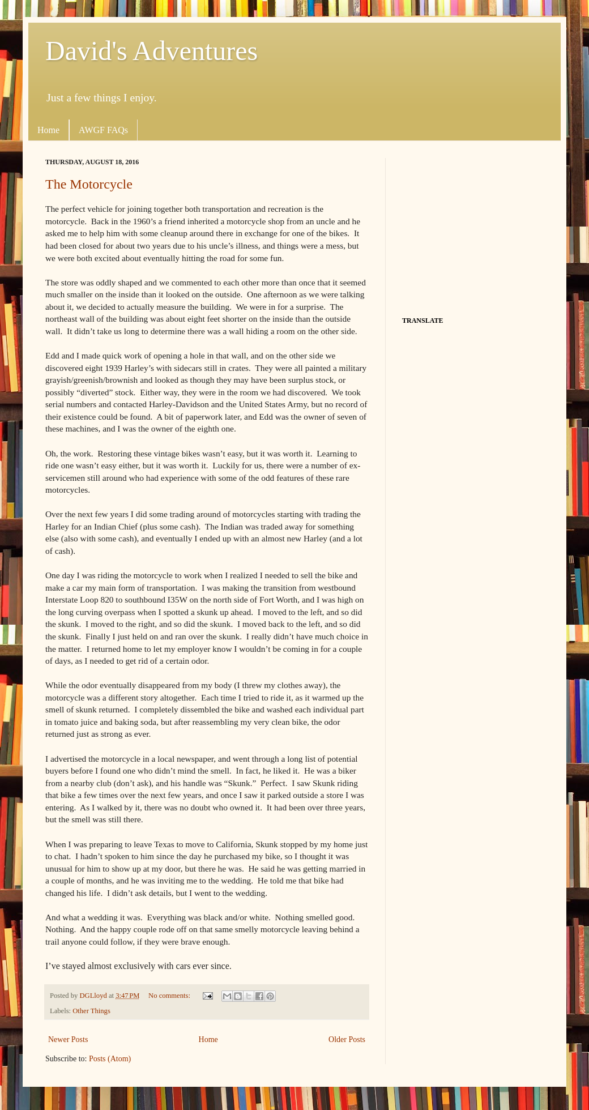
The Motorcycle (89, 184)
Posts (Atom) (110, 1058)
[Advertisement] (473, 229)
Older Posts (346, 1039)
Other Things (91, 1011)
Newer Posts (68, 1039)
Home (48, 130)
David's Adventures (151, 51)
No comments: (170, 996)
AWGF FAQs (103, 130)
